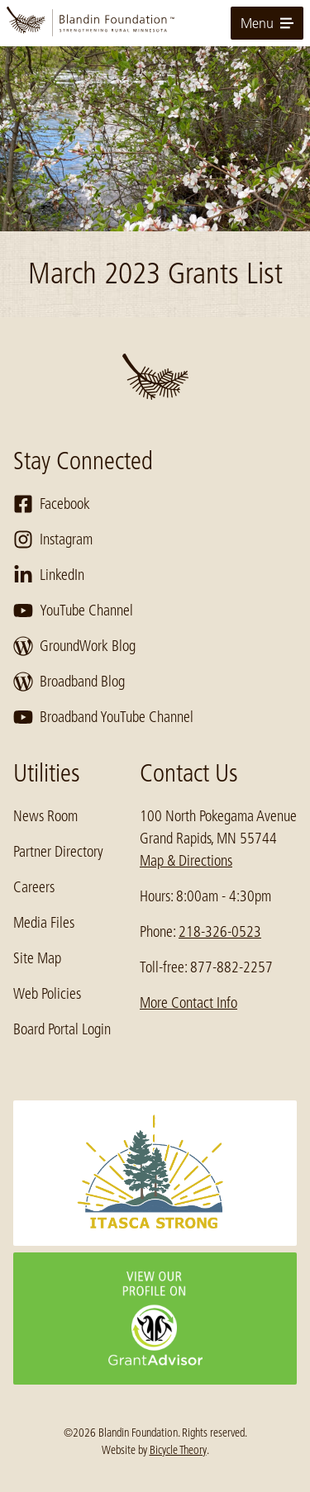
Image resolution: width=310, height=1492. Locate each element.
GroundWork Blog (74, 646)
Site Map (37, 958)
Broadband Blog (69, 681)
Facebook (51, 504)
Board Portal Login (62, 1029)
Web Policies (47, 994)
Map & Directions (186, 861)
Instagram (53, 539)
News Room (45, 816)
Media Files (43, 923)
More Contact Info (188, 1003)
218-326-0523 (220, 932)
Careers (34, 887)
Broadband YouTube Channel (103, 717)
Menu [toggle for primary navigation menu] (267, 23)
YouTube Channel (73, 610)
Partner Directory (58, 852)
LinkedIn (48, 575)
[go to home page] (155, 23)
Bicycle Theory (178, 1449)
